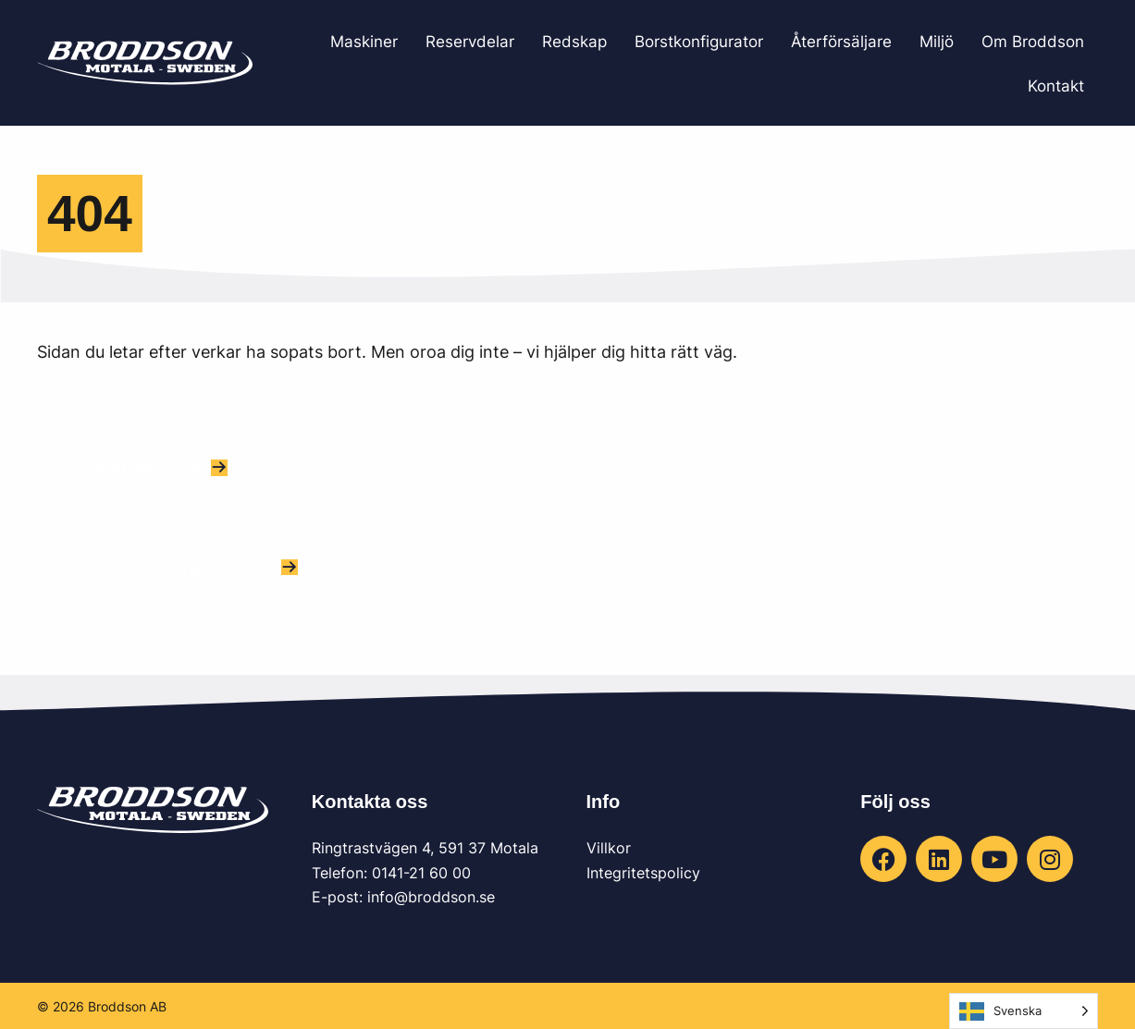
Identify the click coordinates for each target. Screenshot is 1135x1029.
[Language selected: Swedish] (1023, 1011)
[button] (162, 467)
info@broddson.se (431, 897)
